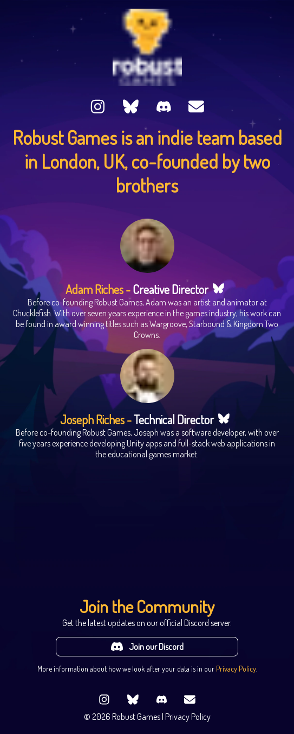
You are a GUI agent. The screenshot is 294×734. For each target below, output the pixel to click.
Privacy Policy (236, 668)
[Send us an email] (196, 108)
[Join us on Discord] (164, 108)
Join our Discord (147, 646)
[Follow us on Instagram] (98, 108)
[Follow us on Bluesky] (131, 108)
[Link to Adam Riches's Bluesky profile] (218, 290)
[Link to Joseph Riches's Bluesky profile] (224, 420)
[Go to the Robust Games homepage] (147, 47)
